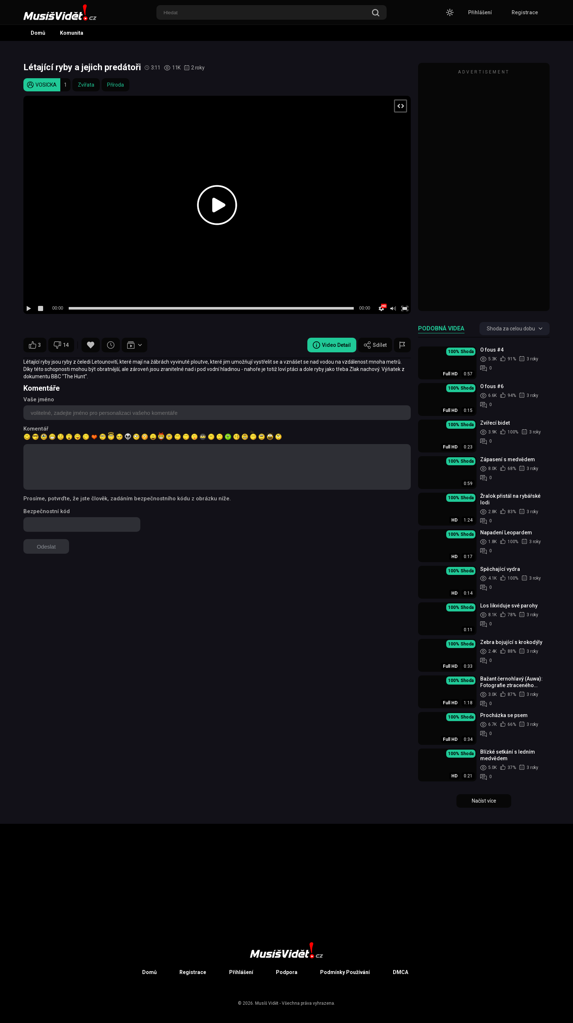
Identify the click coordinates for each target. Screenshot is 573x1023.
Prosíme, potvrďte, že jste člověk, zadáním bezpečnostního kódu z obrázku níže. (127, 498)
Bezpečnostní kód (46, 511)
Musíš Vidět (266, 1003)
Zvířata (86, 85)
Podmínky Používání (345, 972)
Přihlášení (480, 12)
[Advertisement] (484, 190)
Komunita (71, 33)
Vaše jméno (38, 399)
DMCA (400, 972)
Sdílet (375, 345)
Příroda (115, 85)
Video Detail (332, 345)
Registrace (525, 12)
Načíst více (484, 801)
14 (61, 345)
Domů (38, 33)
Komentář (35, 428)
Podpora (286, 972)
